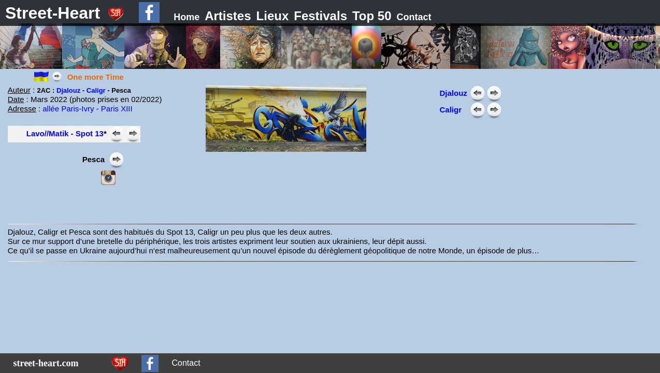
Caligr (96, 90)
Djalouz (69, 90)
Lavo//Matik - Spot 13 (65, 133)
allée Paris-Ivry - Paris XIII (87, 108)
